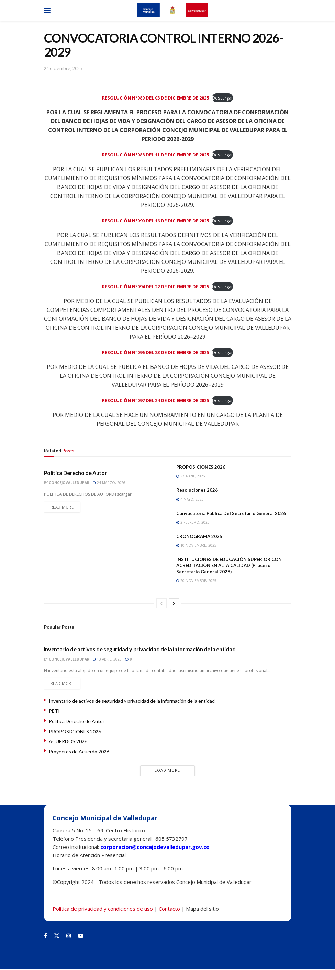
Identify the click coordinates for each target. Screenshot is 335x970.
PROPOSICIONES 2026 (200, 467)
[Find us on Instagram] (68, 937)
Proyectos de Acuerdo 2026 (79, 753)
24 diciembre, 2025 (63, 68)
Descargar (222, 98)
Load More (167, 771)
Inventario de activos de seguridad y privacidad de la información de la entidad (140, 649)
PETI (54, 712)
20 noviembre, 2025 (196, 580)
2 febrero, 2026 (193, 522)
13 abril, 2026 (107, 659)
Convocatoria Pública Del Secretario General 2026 (231, 513)
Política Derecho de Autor (75, 472)
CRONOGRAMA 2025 (199, 536)
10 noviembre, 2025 (196, 545)
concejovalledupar (69, 482)
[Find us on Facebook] (45, 937)
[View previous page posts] (161, 603)
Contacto (169, 909)
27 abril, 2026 (190, 476)
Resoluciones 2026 (197, 490)
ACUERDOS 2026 (68, 742)
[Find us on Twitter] (56, 937)
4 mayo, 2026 (190, 499)
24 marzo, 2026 (109, 482)
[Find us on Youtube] (80, 937)
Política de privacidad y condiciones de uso (103, 909)
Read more (65, 508)
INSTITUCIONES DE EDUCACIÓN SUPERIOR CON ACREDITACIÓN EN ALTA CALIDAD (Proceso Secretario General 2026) (229, 565)
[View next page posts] (174, 603)
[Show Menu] (47, 10)
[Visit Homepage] (172, 10)
